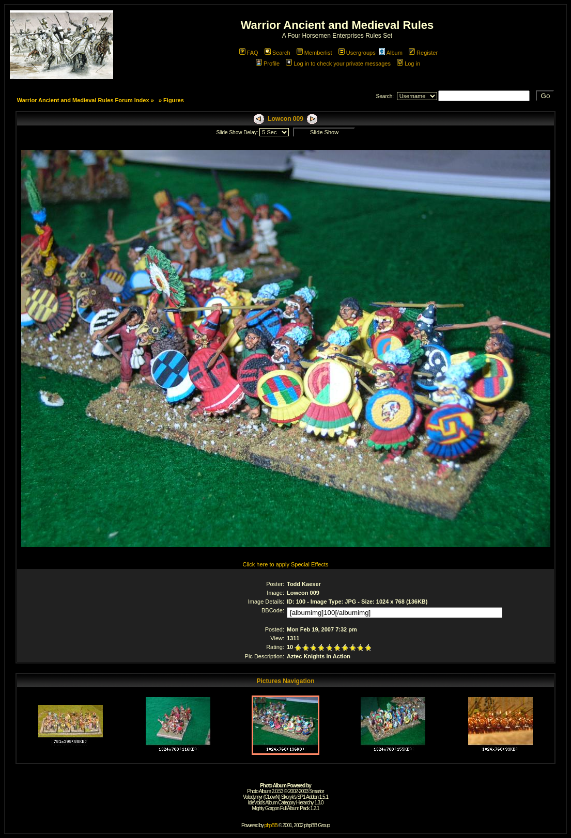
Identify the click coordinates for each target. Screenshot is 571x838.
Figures (173, 100)
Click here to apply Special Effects (285, 564)
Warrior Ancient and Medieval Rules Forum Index (83, 100)
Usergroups (357, 53)
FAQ (248, 53)
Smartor (316, 791)
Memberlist (314, 53)
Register (423, 53)
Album (391, 53)
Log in (408, 63)
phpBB (271, 825)
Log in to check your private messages (338, 63)
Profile (268, 63)
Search (277, 53)
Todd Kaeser (304, 584)
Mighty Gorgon (265, 808)
